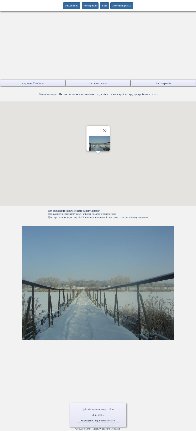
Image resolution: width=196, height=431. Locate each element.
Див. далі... (98, 415)
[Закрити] (105, 131)
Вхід (104, 5)
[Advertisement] (98, 50)
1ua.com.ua (71, 5)
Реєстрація (90, 5)
